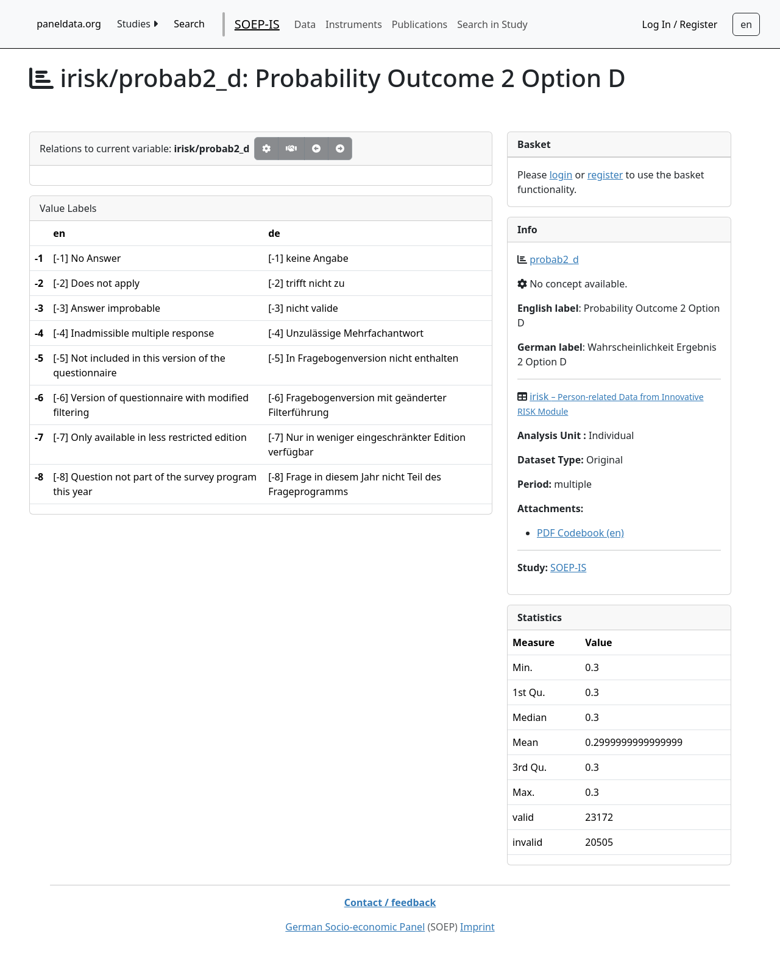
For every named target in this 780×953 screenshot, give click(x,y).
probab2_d (554, 259)
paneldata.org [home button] (69, 23)
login (561, 174)
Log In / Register (680, 24)
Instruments (353, 24)
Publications (419, 24)
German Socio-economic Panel (355, 927)
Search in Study (492, 24)
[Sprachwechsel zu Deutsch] (746, 24)
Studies (137, 23)
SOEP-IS (257, 24)
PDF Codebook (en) (580, 533)
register (605, 174)
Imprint (477, 927)
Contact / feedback (390, 902)
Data (305, 24)
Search (189, 23)
